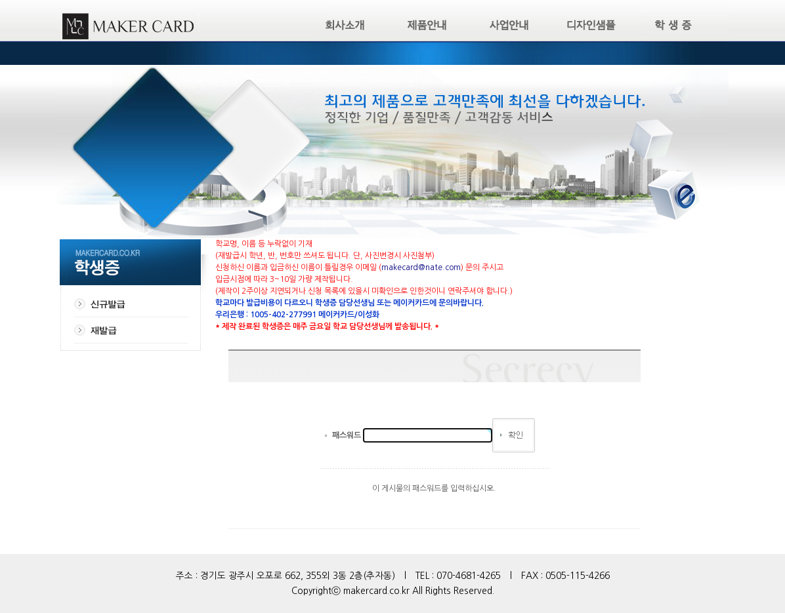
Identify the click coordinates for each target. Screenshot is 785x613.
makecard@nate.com (421, 267)
